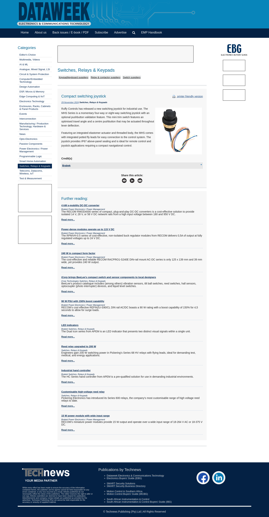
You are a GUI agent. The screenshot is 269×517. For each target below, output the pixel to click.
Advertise (120, 32)
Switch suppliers (131, 77)
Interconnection (27, 118)
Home (25, 32)
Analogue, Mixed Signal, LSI (34, 69)
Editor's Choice (27, 54)
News (22, 134)
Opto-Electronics (28, 139)
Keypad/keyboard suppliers (73, 77)
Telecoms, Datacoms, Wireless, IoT (31, 172)
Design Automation (29, 86)
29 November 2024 (70, 102)
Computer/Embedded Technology (31, 80)
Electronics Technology (31, 101)
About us (41, 32)
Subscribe (101, 32)
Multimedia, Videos (29, 59)
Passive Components (30, 143)
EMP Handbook (151, 32)
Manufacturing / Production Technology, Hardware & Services (33, 126)
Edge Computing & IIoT (32, 96)
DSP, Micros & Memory (31, 91)
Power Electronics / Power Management (33, 150)
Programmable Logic (30, 156)
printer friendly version (187, 96)
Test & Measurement (30, 178)
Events (23, 113)
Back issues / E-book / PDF (70, 32)
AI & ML (23, 64)
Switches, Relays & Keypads (34, 166)
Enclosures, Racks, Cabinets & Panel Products (34, 107)
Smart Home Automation (32, 161)
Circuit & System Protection (34, 74)
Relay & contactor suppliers (105, 77)
